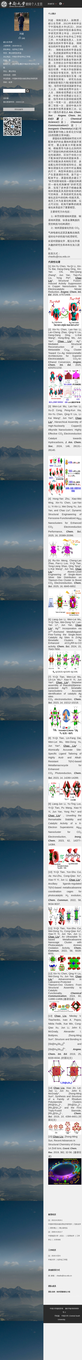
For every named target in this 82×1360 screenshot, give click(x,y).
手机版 (57, 1316)
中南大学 (65, 1316)
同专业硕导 (19, 109)
